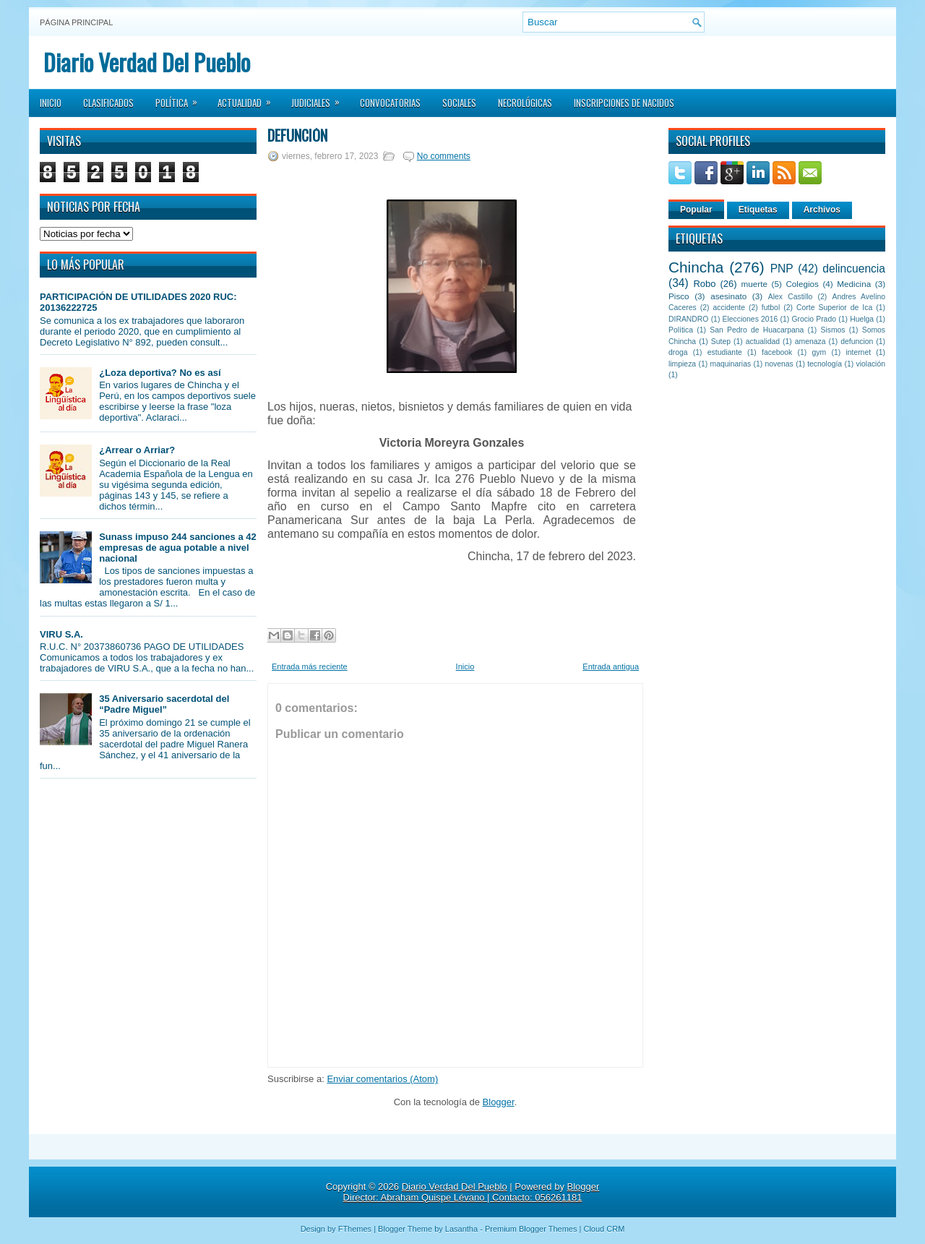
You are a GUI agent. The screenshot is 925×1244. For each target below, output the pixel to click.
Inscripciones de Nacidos (624, 102)
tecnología (824, 364)
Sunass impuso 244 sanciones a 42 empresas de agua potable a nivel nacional (178, 547)
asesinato (728, 296)
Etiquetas (758, 210)
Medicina (854, 283)
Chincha (695, 267)
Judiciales (320, 98)
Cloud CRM (603, 1228)
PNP (781, 268)
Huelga (862, 319)
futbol (771, 308)
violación (870, 364)
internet (858, 352)
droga (678, 352)
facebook (777, 352)
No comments (443, 156)
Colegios (802, 283)
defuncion (856, 342)
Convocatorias (390, 102)
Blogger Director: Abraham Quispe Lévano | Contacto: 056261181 (471, 1192)
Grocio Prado (813, 319)
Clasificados (108, 102)
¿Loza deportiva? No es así (159, 372)
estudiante (724, 352)
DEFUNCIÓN (297, 135)
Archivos (822, 210)
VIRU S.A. (61, 634)
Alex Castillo (790, 297)
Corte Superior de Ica (834, 308)
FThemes (354, 1228)
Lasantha (461, 1228)
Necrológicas (525, 102)
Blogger (499, 1102)
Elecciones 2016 (750, 319)
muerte (754, 283)
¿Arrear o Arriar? (137, 450)
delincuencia (853, 268)
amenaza (810, 342)
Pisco (678, 296)
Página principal (76, 22)
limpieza (682, 364)
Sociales (459, 102)
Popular (696, 210)
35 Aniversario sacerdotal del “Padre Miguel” (164, 704)
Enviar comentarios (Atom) (382, 1078)
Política (181, 98)
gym (819, 352)
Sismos (832, 330)
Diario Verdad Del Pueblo (146, 62)
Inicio (50, 102)
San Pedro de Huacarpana (757, 330)
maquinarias (731, 364)
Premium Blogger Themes (531, 1228)
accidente (729, 308)
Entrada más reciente (310, 666)
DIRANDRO (688, 319)
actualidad (763, 342)
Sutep (721, 342)
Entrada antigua (610, 666)
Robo (704, 283)
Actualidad (249, 98)
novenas (779, 364)
